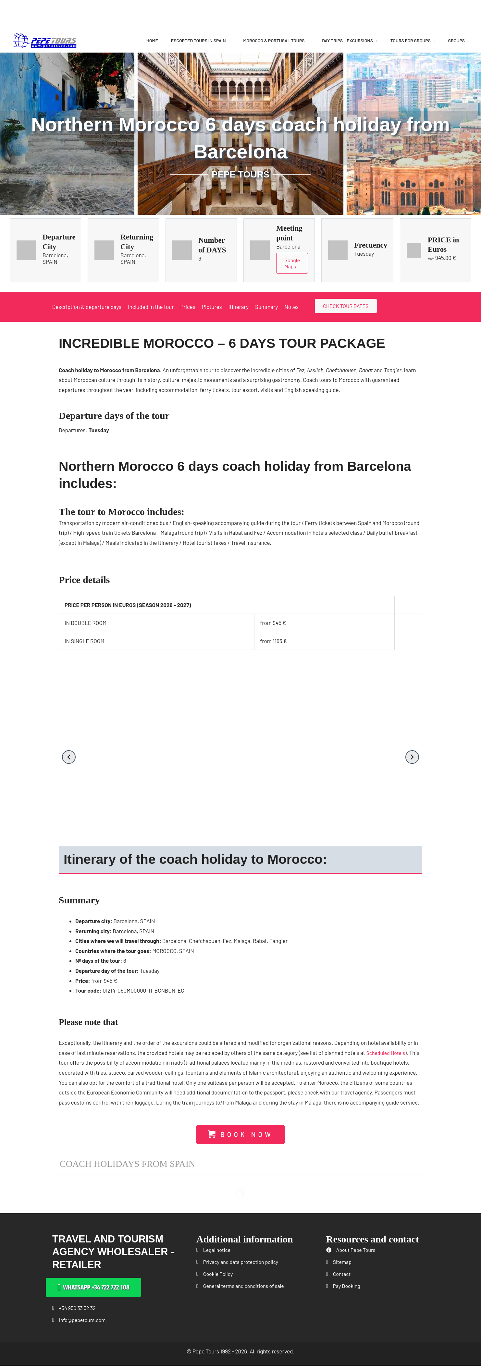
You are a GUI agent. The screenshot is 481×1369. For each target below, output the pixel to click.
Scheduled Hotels (387, 1053)
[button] (69, 758)
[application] (228, 40)
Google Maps (292, 263)
